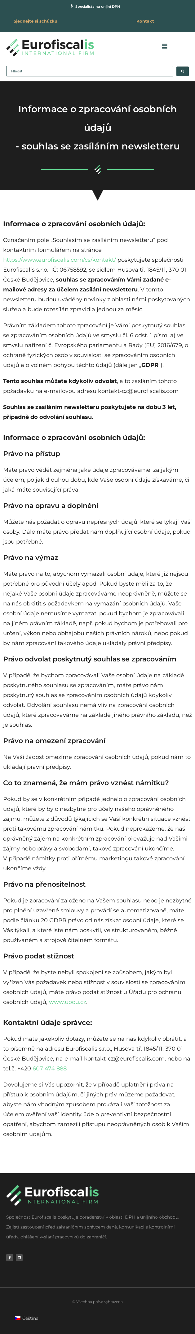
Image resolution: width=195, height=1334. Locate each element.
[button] (163, 46)
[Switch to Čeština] (27, 1318)
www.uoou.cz (67, 1002)
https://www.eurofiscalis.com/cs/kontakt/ (59, 259)
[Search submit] (182, 71)
